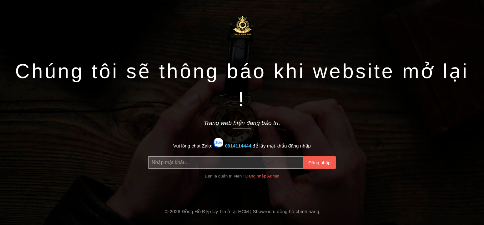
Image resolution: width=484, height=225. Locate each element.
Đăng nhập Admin (262, 176)
